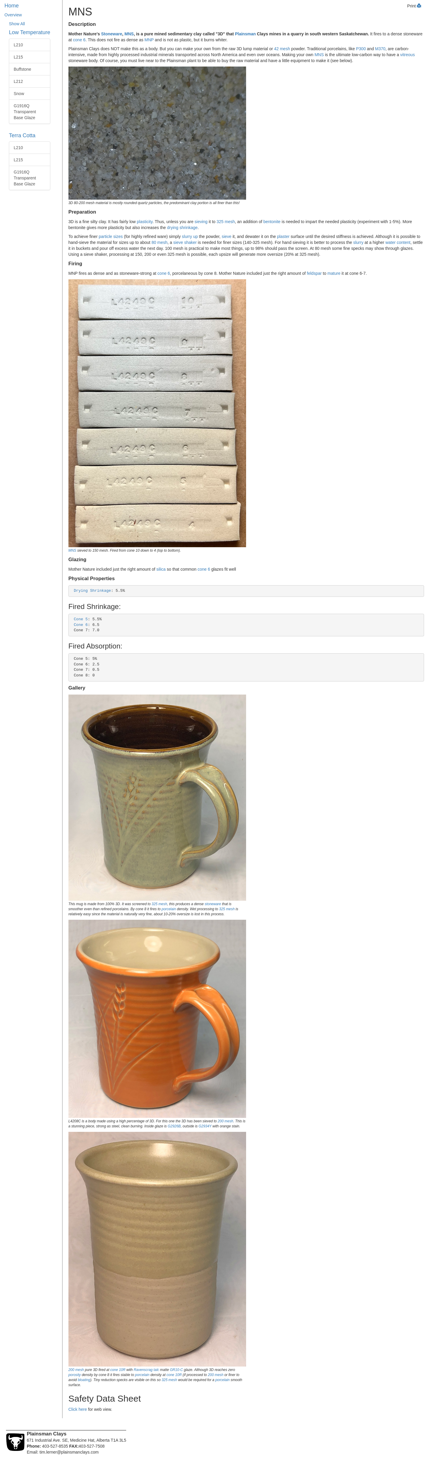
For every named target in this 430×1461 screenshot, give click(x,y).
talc (156, 1370)
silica (160, 569)
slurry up (190, 236)
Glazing (77, 559)
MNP (149, 39)
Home (11, 6)
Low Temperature (29, 32)
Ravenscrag (143, 1370)
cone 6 (79, 39)
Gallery (76, 688)
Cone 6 (81, 625)
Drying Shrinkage (92, 590)
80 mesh (159, 242)
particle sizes (111, 236)
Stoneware (111, 33)
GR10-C (176, 1370)
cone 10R (118, 1370)
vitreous (407, 54)
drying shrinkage (182, 227)
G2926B (174, 1126)
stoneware (213, 904)
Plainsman (245, 33)
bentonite (272, 221)
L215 (18, 57)
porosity (74, 1375)
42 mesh (282, 48)
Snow (19, 93)
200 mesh (225, 1121)
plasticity (145, 221)
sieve (227, 236)
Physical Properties (91, 578)
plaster (283, 236)
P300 (361, 48)
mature (333, 273)
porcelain (169, 909)
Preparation (82, 212)
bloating (84, 1380)
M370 (380, 48)
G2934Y (204, 1126)
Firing (75, 263)
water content (397, 242)
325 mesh (226, 221)
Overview (13, 14)
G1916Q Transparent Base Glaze (25, 111)
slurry (358, 242)
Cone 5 (81, 619)
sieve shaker (185, 242)
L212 (18, 81)
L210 (18, 44)
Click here (77, 1409)
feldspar (314, 273)
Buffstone (22, 69)
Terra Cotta (22, 135)
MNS (129, 33)
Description (82, 24)
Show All (17, 23)
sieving (201, 221)
